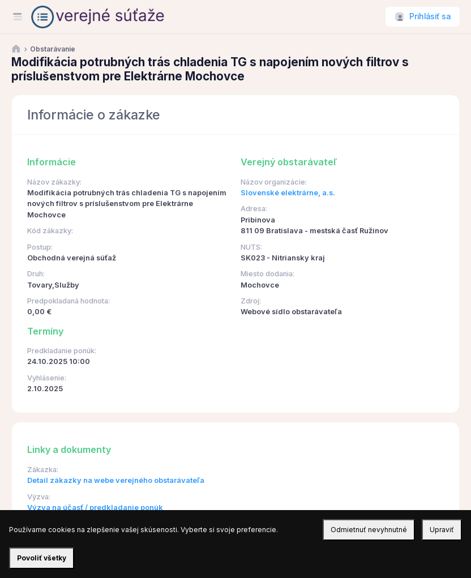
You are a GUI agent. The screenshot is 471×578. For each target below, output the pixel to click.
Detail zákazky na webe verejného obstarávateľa (115, 480)
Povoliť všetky (41, 558)
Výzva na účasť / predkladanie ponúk (95, 507)
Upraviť (442, 529)
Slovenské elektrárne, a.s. (288, 193)
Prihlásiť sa (430, 16)
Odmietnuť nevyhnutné (369, 529)
